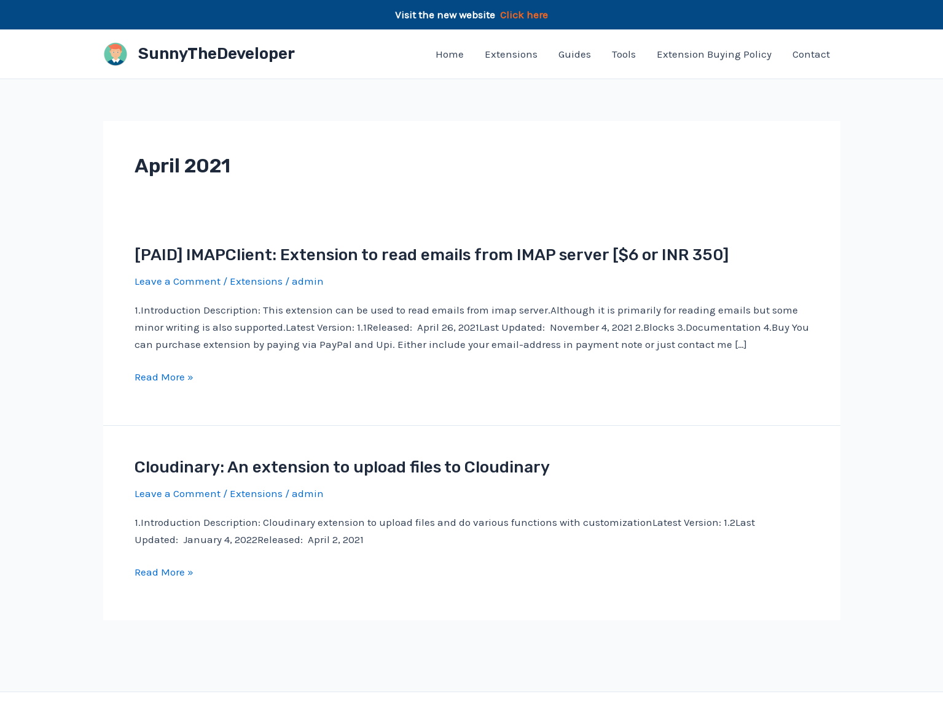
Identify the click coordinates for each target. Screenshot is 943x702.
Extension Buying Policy (714, 54)
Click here (524, 15)
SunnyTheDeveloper (216, 53)
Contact (811, 54)
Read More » (164, 376)
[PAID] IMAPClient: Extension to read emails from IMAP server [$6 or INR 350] (432, 254)
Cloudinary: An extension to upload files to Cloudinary (342, 467)
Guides (574, 54)
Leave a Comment (178, 281)
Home (450, 54)
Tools (624, 54)
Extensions (511, 54)
